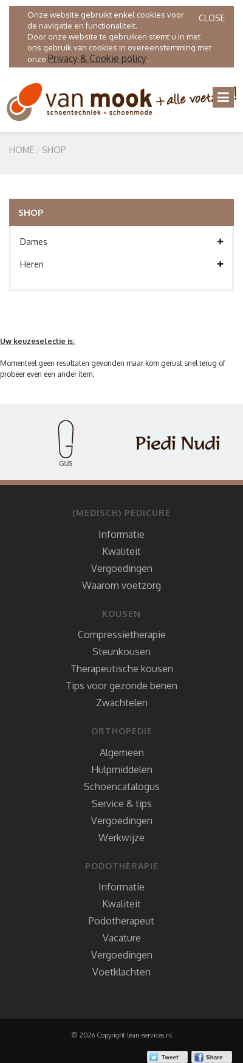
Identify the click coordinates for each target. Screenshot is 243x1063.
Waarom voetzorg (121, 585)
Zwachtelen (122, 703)
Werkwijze (121, 837)
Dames (121, 242)
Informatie (121, 534)
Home (22, 149)
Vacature (122, 938)
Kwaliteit (121, 551)
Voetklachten (121, 972)
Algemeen (122, 752)
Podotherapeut (121, 921)
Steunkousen (121, 651)
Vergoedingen (121, 568)
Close (212, 18)
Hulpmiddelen (121, 769)
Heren (121, 264)
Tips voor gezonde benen (121, 685)
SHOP (54, 149)
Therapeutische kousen (121, 668)
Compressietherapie (122, 634)
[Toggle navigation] (223, 97)
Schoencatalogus (122, 786)
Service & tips (122, 803)
